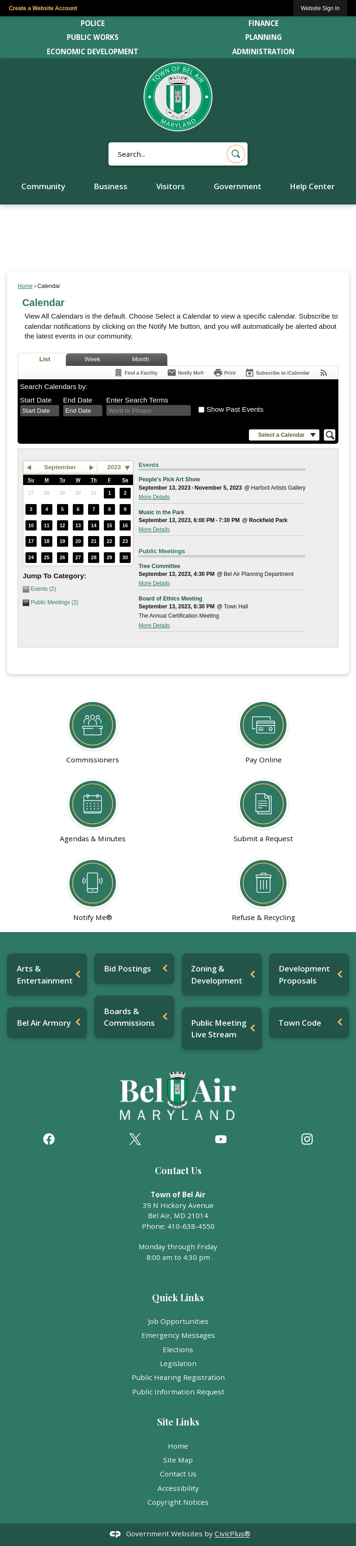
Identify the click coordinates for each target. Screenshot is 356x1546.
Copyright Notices (178, 1502)
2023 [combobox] (114, 467)
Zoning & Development (216, 974)
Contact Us (178, 1473)
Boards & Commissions (129, 1017)
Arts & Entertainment (45, 974)
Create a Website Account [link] (43, 8)
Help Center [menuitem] (312, 186)
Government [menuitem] (237, 186)
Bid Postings (127, 968)
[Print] (224, 372)
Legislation (178, 1363)
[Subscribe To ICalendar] (277, 372)
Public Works (93, 37)
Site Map (178, 1459)
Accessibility (178, 1488)
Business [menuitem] (110, 186)
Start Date (35, 400)
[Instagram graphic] (307, 1139)
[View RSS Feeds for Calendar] (324, 372)
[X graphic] (135, 1139)
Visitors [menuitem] (170, 186)
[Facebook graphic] (49, 1139)
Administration (263, 51)
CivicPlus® (232, 1534)
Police (93, 23)
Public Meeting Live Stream (218, 1028)
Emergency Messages (178, 1335)
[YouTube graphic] (221, 1139)
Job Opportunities (178, 1321)
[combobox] (39, 411)
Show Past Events (234, 409)
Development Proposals (304, 974)
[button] (236, 154)
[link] (320, 8)
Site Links (178, 1422)
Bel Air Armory (44, 1022)
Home (25, 286)
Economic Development (92, 51)
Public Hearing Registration (178, 1377)
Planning (263, 37)
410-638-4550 (191, 1226)
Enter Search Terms (137, 400)
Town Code (300, 1022)
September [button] (60, 467)
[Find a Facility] (136, 372)
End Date (77, 400)
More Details (154, 497)
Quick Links (178, 1297)
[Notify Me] (185, 372)
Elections (178, 1349)
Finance (263, 23)
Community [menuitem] (43, 186)
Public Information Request (178, 1391)
